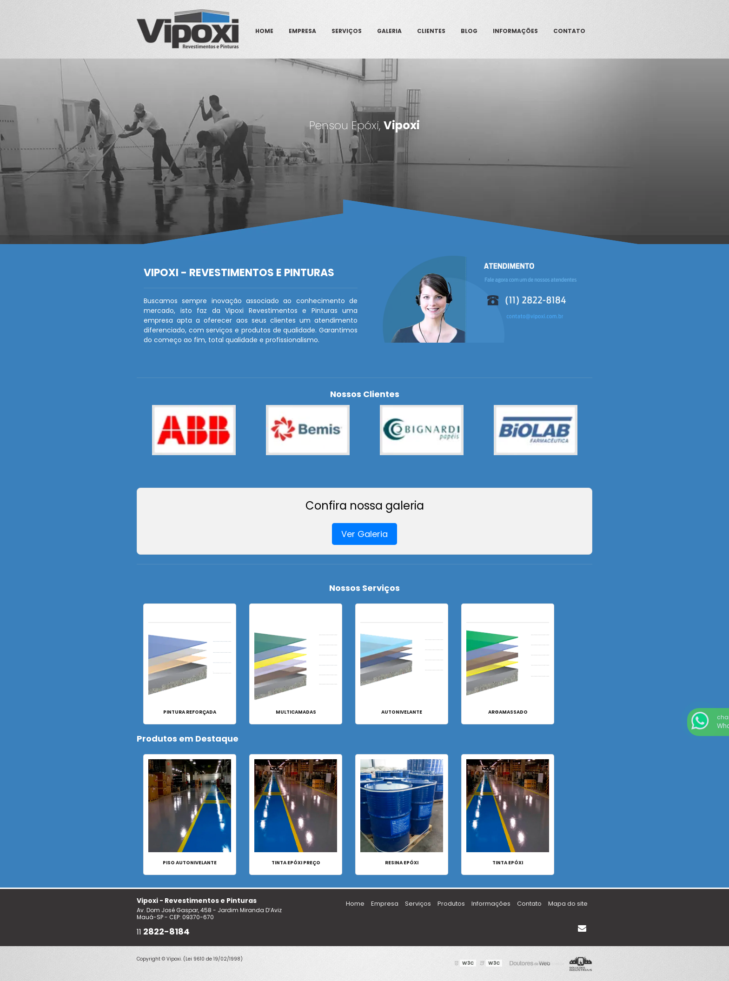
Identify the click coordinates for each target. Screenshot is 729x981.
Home (264, 31)
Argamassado (508, 712)
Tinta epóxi (507, 862)
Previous (141, 430)
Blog (469, 31)
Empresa (302, 31)
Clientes (431, 31)
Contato (569, 31)
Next (587, 430)
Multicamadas (296, 712)
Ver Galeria (364, 534)
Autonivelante (401, 712)
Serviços (346, 31)
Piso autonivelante (190, 862)
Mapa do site (568, 903)
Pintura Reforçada (189, 712)
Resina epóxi (401, 862)
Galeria (389, 31)
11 (163, 932)
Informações (515, 31)
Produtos (451, 903)
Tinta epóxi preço (296, 862)
